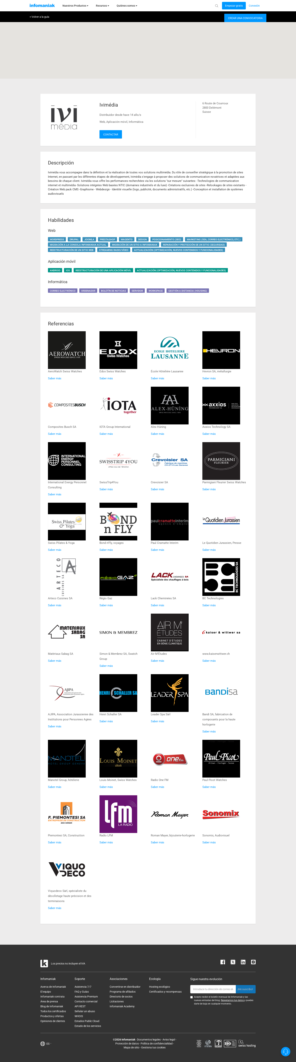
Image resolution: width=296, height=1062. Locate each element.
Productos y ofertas (52, 1016)
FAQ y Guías (82, 991)
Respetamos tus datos (232, 1000)
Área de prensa (49, 1001)
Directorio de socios (121, 996)
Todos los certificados (53, 1011)
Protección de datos (127, 1043)
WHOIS (79, 1016)
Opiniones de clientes (52, 1021)
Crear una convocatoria (245, 18)
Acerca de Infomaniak (53, 986)
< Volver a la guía (39, 16)
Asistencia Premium (86, 996)
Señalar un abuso (85, 1011)
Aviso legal (169, 1039)
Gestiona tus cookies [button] (153, 1047)
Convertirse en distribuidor (125, 986)
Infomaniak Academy (122, 1006)
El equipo (45, 991)
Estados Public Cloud (87, 1021)
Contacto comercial (86, 1001)
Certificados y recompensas (165, 991)
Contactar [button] (110, 134)
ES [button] (49, 1043)
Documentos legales (149, 1039)
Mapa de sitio (131, 1047)
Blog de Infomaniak (51, 1006)
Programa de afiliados (123, 991)
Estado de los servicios (88, 1025)
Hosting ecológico (159, 986)
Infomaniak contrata (52, 996)
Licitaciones (117, 1001)
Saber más (54, 378)
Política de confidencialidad (157, 1043)
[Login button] (234, 5)
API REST (80, 1006)
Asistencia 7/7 (83, 986)
